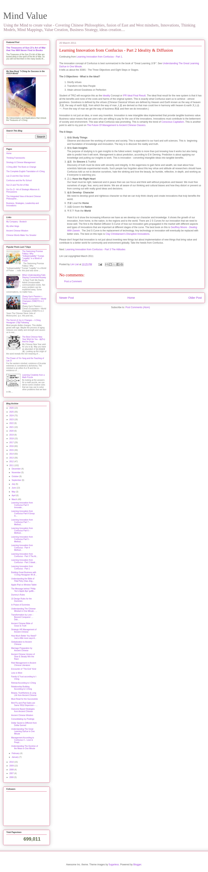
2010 (11, 762)
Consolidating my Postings (22, 719)
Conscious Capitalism (172, 122)
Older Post (195, 297)
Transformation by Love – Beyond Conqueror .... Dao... (22, 617)
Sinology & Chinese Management (20, 162)
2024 (11, 416)
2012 (11, 461)
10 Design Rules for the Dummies (21, 600)
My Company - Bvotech (16, 222)
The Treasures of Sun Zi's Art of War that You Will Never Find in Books (26, 48)
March (15, 499)
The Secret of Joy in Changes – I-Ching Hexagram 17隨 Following (23, 321)
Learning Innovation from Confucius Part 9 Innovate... (22, 505)
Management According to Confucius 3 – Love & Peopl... (22, 740)
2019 (11, 435)
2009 (11, 766)
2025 (11, 412)
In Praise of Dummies (20, 605)
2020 (11, 431)
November (16, 472)
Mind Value (25, 15)
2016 (11, 446)
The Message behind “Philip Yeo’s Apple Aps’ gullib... (23, 590)
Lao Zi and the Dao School (17, 176)
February (16, 753)
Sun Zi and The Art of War (17, 185)
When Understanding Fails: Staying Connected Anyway (34, 276)
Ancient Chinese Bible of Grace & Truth (22, 624)
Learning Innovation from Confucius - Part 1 (99, 56)
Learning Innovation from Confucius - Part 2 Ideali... (24, 561)
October (15, 476)
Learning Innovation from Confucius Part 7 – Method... (22, 522)
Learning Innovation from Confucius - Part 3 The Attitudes (95, 249)
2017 (11, 442)
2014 (11, 454)
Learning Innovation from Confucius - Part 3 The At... (24, 555)
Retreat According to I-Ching (23, 683)
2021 (11, 427)
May (14, 492)
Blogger (137, 864)
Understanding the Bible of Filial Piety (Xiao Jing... (22, 580)
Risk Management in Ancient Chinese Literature (23, 664)
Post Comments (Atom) (137, 307)
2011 (11, 465)
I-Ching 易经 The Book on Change (21, 167)
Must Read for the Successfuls (24, 699)
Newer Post (66, 297)
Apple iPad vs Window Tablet (23, 585)
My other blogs (12, 226)
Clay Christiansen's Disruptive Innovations (128, 234)
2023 (11, 419)
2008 (11, 770)
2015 (11, 450)
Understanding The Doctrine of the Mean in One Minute (24, 747)
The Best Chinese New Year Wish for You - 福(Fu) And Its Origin (33, 339)
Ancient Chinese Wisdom (17, 231)
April (14, 495)
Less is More (16, 673)
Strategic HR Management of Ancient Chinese (23, 630)
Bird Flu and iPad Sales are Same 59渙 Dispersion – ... (24, 704)
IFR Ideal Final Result (134, 95)
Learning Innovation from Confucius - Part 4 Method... (22, 547)
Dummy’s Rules (18, 595)
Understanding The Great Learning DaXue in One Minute (23, 731)
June (14, 488)
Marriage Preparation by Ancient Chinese (21, 649)
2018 (11, 438)
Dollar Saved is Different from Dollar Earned (24, 724)
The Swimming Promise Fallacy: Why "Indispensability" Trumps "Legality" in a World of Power (33, 256)
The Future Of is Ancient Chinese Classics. (116, 125)
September (17, 480)
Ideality (107, 95)
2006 (11, 777)
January (15, 757)
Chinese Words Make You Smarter (21, 235)
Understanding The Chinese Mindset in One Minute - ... (24, 610)
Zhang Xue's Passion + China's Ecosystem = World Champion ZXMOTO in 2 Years (34, 300)
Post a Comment (73, 281)
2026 (11, 408)
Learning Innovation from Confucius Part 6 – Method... (22, 530)
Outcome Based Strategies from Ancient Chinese (23, 710)
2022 (11, 423)
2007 (11, 773)
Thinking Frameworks (15, 158)
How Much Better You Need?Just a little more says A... (23, 637)
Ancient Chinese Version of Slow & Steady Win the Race (23, 656)
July (14, 484)
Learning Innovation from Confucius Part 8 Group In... (23, 513)
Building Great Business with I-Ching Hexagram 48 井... (24, 573)
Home (131, 297)
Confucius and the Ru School (19, 180)
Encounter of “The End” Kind (23, 669)
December (16, 469)
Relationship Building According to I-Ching (21, 688)
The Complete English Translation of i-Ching (25, 171)
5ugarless (114, 864)
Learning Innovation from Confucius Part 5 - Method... (22, 539)
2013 (11, 458)
